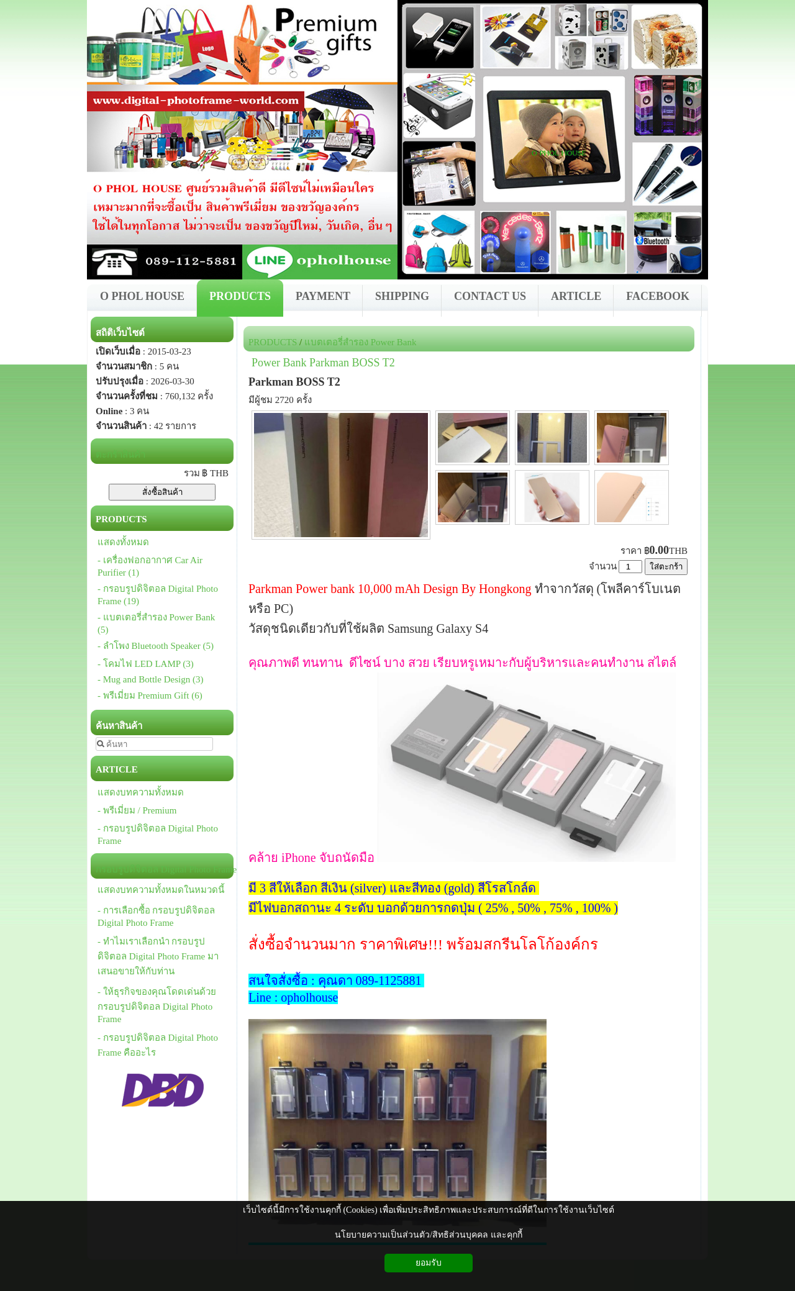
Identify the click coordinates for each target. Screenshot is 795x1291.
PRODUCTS (272, 342)
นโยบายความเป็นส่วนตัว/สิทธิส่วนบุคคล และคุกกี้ (428, 1234)
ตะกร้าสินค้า (120, 455)
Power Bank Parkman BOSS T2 (323, 362)
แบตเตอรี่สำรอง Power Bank (360, 342)
